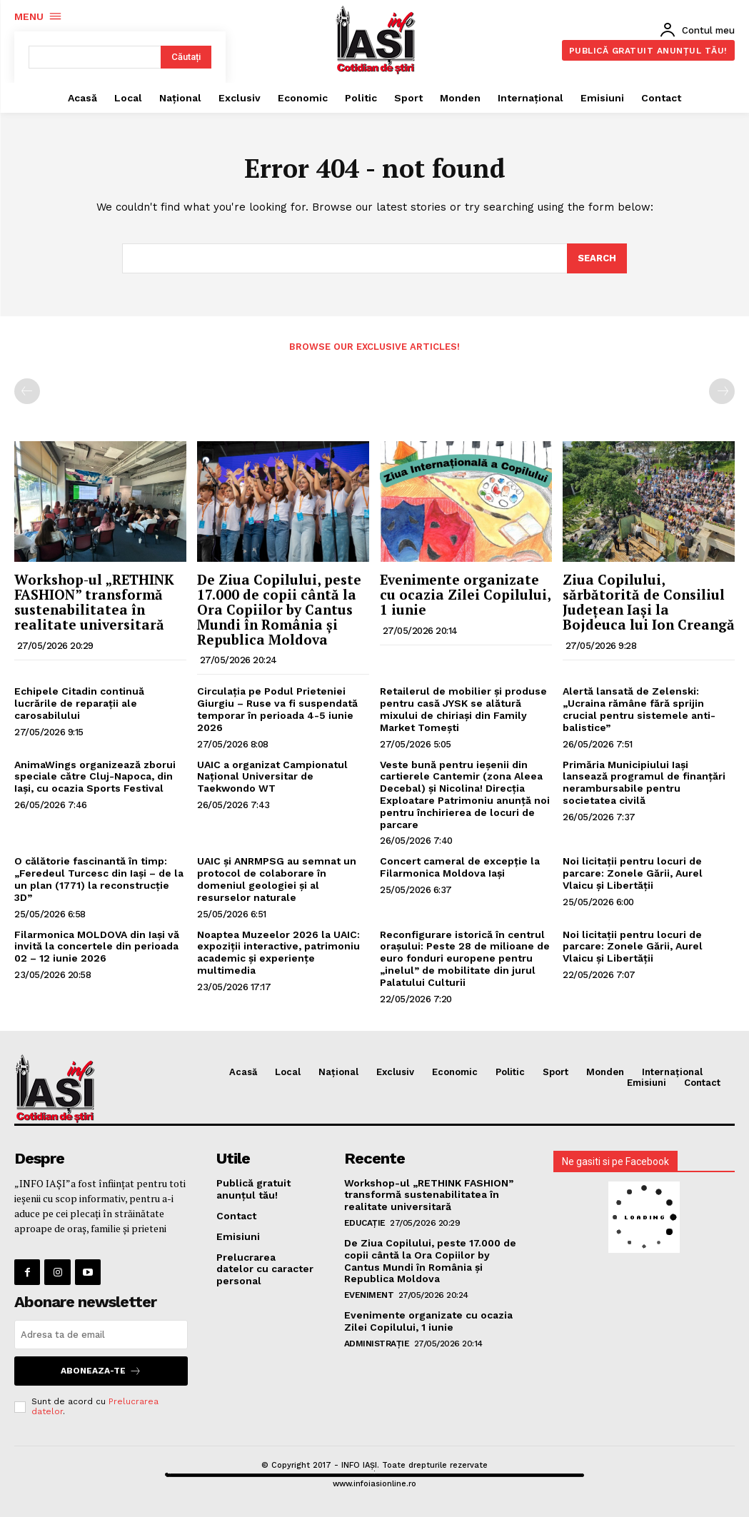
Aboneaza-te (101, 1371)
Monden (605, 1072)
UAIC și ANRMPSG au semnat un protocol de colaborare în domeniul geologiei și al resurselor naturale (276, 878)
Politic (510, 1072)
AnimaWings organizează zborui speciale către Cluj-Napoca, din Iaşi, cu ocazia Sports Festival (95, 777)
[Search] (597, 258)
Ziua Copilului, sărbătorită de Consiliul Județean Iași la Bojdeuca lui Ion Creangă (649, 601)
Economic (455, 1072)
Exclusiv (395, 1072)
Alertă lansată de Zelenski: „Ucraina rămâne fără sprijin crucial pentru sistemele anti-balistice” (639, 708)
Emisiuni (646, 1082)
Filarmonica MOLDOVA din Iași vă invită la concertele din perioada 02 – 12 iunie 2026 (96, 946)
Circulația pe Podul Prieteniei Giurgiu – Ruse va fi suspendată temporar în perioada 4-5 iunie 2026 (277, 708)
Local (288, 1072)
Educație (365, 1223)
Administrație (377, 1344)
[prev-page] (27, 391)
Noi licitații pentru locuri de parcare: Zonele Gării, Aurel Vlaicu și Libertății (633, 873)
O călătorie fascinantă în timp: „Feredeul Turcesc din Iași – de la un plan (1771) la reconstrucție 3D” (99, 878)
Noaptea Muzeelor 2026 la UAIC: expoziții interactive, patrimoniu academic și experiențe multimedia (278, 952)
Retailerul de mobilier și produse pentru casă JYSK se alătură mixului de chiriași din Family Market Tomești (463, 708)
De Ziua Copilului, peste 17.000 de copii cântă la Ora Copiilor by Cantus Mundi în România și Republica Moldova (279, 609)
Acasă (243, 1072)
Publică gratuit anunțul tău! (253, 1189)
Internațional (672, 1072)
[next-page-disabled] (722, 391)
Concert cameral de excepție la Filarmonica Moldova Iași (460, 867)
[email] (101, 1334)
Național (338, 1072)
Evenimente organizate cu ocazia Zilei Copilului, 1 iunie (465, 594)
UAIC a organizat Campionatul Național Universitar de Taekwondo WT (272, 777)
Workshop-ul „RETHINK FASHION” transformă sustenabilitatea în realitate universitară (94, 601)
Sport (555, 1072)
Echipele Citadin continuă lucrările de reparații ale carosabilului (79, 703)
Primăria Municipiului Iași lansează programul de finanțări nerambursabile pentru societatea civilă (644, 782)
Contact (702, 1082)
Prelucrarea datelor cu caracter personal (264, 1268)
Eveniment (369, 1295)
